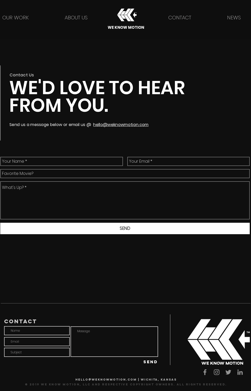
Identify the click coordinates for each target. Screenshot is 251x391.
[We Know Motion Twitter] (228, 372)
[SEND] (125, 228)
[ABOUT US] (76, 17)
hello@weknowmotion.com (120, 125)
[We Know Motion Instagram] (216, 372)
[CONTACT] (180, 17)
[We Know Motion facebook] (205, 372)
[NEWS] (234, 17)
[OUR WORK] (15, 17)
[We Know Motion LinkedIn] (240, 372)
